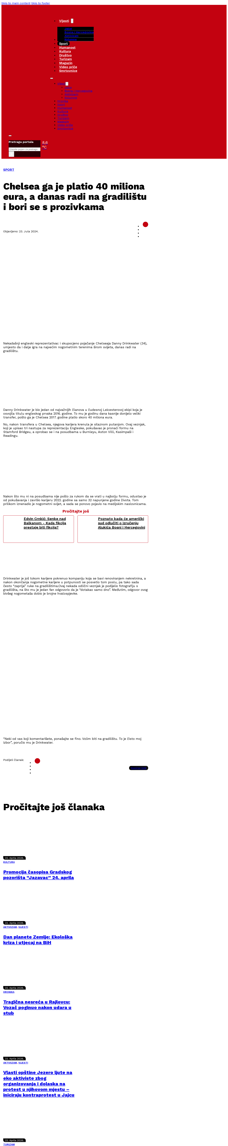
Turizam (65, 59)
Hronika (62, 101)
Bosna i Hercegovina (79, 32)
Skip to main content (15, 3)
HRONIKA (8, 992)
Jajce (68, 87)
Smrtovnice (68, 71)
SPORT (8, 170)
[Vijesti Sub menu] (72, 21)
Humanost (67, 47)
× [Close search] (11, 154)
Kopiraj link (138, 768)
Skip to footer (40, 3)
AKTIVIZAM (10, 927)
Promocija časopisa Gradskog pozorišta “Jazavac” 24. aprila (38, 874)
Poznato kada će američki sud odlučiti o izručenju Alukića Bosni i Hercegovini (121, 522)
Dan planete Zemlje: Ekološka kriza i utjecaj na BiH (38, 939)
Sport (63, 43)
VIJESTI (23, 927)
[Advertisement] (111, 379)
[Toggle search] (10, 135)
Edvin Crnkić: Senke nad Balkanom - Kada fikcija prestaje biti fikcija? (45, 522)
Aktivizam (71, 35)
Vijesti (64, 21)
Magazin (65, 63)
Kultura (65, 51)
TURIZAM (9, 1144)
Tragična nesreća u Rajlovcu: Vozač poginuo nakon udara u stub (37, 1007)
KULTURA (9, 862)
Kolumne (71, 39)
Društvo (65, 55)
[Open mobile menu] (51, 78)
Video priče (68, 67)
